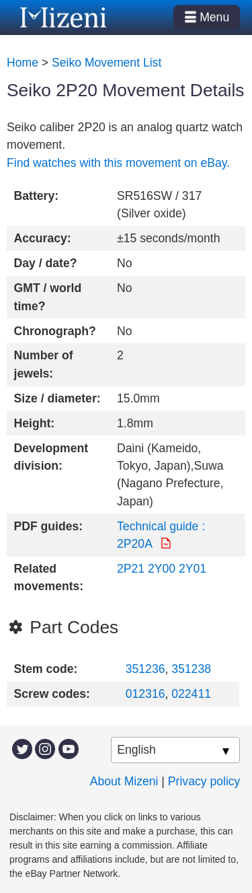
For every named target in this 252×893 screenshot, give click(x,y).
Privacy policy (204, 781)
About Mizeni (124, 781)
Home (22, 62)
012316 (145, 694)
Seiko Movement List (106, 62)
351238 (191, 669)
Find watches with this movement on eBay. (118, 163)
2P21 (130, 568)
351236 (145, 669)
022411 (191, 694)
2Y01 (192, 568)
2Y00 (161, 568)
